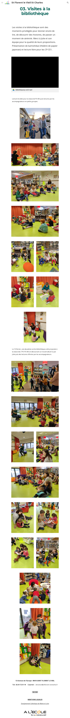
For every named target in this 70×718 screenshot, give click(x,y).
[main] (35, 11)
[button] (2, 2)
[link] (35, 74)
